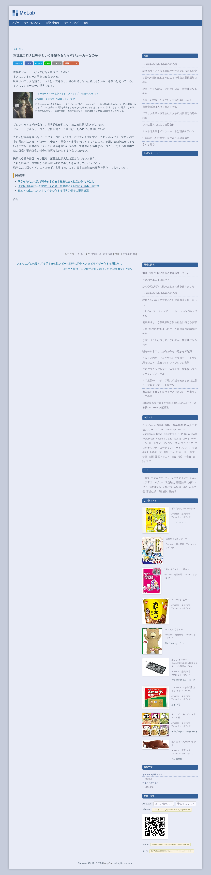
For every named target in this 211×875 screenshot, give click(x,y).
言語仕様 (151, 491)
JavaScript (170, 429)
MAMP (181, 429)
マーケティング (179, 477)
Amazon (39, 99)
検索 (85, 22)
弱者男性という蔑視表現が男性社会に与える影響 (169, 71)
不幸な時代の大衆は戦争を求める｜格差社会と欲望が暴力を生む (56, 181)
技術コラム (155, 487)
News (159, 434)
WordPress (148, 438)
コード (186, 438)
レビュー (159, 482)
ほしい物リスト (163, 803)
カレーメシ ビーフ (180, 599)
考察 (180, 456)
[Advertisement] (105, 36)
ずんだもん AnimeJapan (183, 508)
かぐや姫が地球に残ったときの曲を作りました (168, 286)
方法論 (177, 487)
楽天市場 (49, 99)
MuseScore (148, 434)
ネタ (167, 477)
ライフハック (183, 447)
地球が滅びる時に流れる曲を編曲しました (165, 273)
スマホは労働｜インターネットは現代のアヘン (168, 131)
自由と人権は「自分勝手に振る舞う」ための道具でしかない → (99, 268)
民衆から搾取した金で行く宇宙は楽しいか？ (167, 100)
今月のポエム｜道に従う (156, 280)
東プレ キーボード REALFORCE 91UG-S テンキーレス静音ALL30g (184, 663)
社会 (80, 254)
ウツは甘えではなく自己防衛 (158, 124)
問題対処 (170, 482)
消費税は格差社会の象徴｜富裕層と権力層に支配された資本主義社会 (58, 186)
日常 (185, 487)
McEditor (149, 787)
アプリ (15, 22)
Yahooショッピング (65, 99)
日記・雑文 (188, 452)
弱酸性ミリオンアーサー (177, 539)
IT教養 (146, 477)
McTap (148, 778)
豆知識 (172, 491)
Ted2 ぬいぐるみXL (174, 629)
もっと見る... (149, 144)
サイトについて (32, 22)
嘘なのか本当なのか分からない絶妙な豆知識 (167, 351)
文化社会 (96, 254)
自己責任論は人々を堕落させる (159, 106)
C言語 (160, 425)
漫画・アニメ (162, 456)
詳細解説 (162, 491)
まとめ (177, 438)
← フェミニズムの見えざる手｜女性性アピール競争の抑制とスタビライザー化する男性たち (67, 263)
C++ (144, 425)
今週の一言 (156, 452)
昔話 (144, 456)
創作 (165, 452)
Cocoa (152, 425)
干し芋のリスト (186, 803)
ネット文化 (155, 443)
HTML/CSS (157, 429)
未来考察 (108, 254)
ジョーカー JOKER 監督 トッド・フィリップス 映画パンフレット (67, 93)
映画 (151, 456)
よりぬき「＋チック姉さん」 (178, 569)
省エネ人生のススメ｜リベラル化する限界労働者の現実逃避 (53, 190)
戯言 (178, 452)
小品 (172, 452)
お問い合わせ (52, 22)
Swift (194, 434)
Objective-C (170, 434)
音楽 (148, 461)
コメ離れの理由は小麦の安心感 (159, 64)
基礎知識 (181, 482)
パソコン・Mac (171, 443)
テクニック (157, 477)
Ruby (187, 434)
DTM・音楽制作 (174, 425)
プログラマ (187, 443)
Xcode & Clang (164, 438)
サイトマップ (71, 22)
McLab (27, 13)
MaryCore (108, 863)
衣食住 (187, 456)
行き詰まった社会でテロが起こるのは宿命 (165, 138)
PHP (180, 434)
